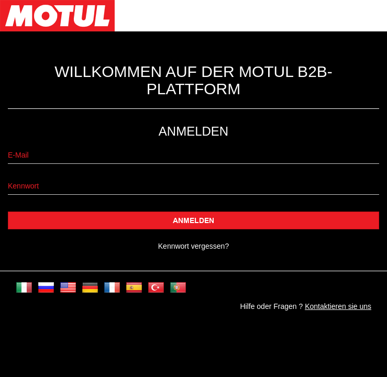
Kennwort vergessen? (193, 246)
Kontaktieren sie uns (338, 306)
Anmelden (193, 220)
